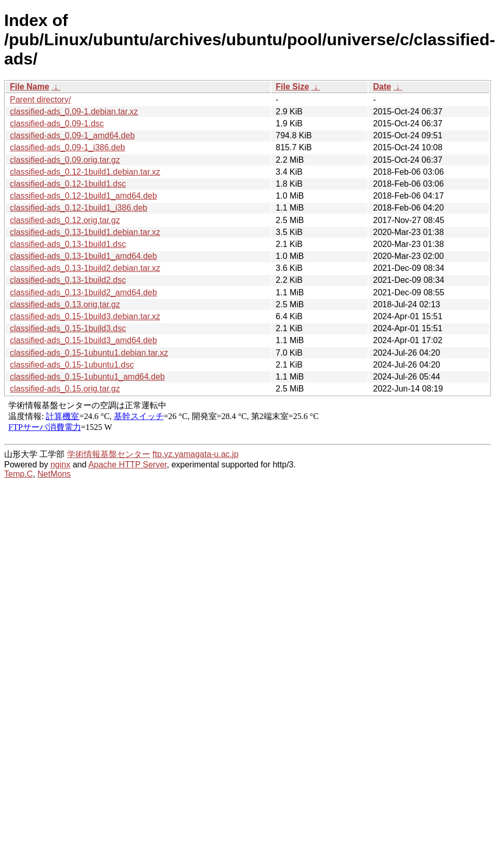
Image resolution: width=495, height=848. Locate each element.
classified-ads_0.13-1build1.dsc (68, 244)
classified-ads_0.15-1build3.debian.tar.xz (85, 316)
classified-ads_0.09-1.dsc (57, 123)
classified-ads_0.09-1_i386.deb (67, 147)
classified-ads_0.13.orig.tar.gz (65, 304)
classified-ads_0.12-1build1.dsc (68, 183)
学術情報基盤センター (108, 454)
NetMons (54, 473)
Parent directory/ (40, 99)
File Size (292, 86)
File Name (29, 86)
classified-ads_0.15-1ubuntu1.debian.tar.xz (89, 352)
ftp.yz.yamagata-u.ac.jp (195, 454)
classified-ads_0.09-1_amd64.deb (72, 135)
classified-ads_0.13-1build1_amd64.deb (83, 256)
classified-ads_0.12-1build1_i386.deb (78, 207)
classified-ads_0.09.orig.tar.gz (65, 159)
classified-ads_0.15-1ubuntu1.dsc (72, 364)
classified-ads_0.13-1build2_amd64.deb (83, 292)
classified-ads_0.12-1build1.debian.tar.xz (85, 171)
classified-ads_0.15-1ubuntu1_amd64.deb (87, 376)
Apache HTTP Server (127, 464)
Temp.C (18, 473)
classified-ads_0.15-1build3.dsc (68, 328)
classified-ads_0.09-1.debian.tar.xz (74, 111)
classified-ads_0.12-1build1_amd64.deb (83, 195)
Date (382, 86)
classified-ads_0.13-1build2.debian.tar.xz (85, 268)
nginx (60, 464)
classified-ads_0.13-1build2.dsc (68, 280)
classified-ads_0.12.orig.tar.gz (65, 220)
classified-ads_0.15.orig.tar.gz (65, 388)
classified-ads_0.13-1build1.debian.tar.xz (85, 232)
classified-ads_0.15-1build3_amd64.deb (83, 340)
